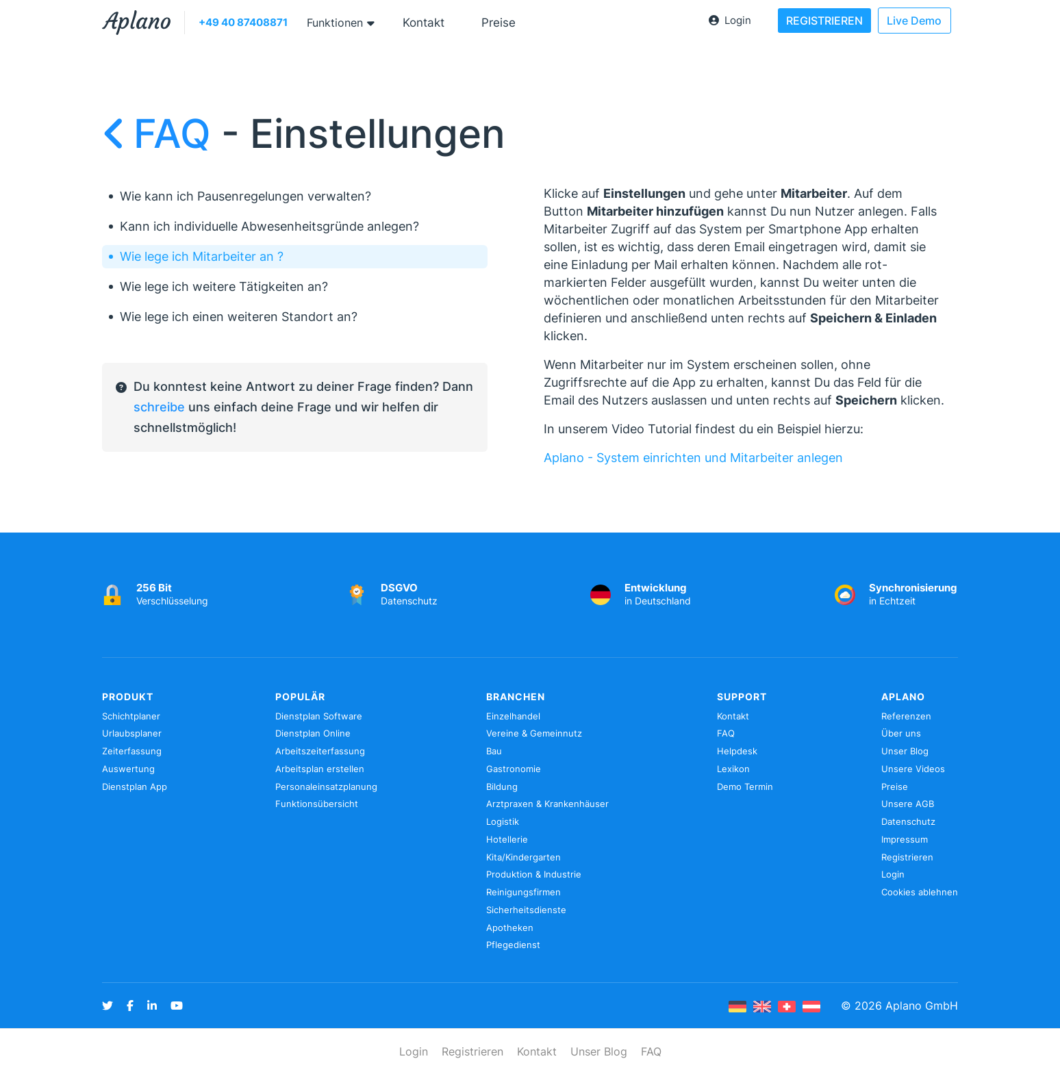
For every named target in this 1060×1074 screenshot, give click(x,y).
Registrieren (907, 857)
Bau (494, 750)
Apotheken (509, 927)
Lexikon (733, 768)
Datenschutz (908, 821)
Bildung (502, 786)
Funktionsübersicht (316, 803)
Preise (498, 22)
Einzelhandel (513, 716)
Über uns (901, 733)
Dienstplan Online (313, 733)
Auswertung (128, 768)
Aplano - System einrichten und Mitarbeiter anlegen (693, 457)
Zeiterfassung (132, 750)
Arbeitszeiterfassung (320, 750)
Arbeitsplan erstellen (319, 768)
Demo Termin (745, 786)
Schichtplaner (131, 716)
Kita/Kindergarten (523, 857)
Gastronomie (513, 768)
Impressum (904, 839)
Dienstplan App (134, 786)
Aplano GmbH (921, 1005)
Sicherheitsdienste (526, 909)
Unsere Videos (913, 768)
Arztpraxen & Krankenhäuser (547, 803)
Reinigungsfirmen (523, 891)
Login (730, 20)
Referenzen (906, 716)
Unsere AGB (907, 803)
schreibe (159, 407)
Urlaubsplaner (132, 733)
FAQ (161, 133)
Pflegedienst (513, 944)
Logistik (502, 821)
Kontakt (423, 22)
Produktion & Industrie (533, 874)
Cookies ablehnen (919, 891)
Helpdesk (737, 750)
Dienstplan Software (318, 716)
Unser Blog (905, 750)
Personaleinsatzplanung (326, 786)
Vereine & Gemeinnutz (534, 733)
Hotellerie (507, 839)
